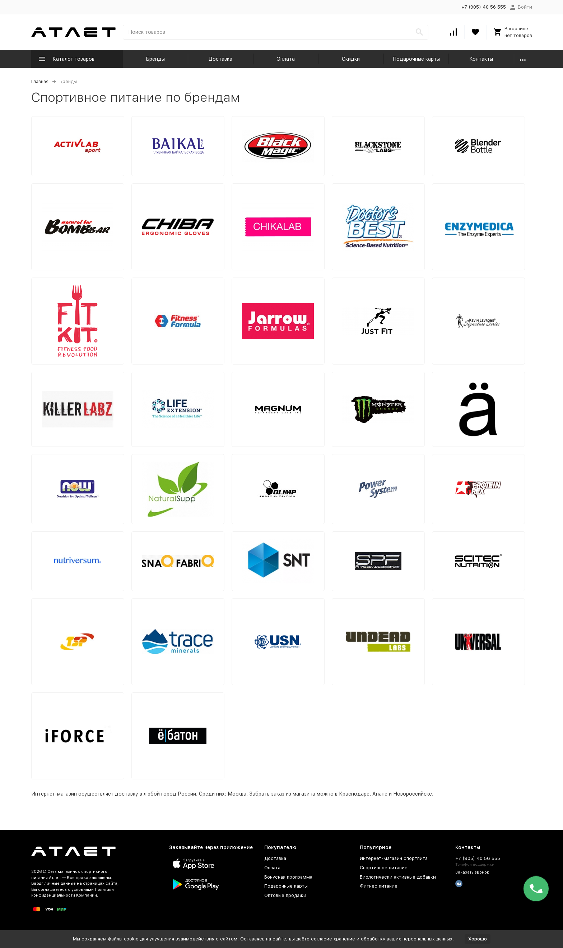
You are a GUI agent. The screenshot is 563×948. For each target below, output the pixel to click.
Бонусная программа (288, 877)
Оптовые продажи (285, 895)
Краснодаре (354, 794)
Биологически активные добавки (398, 877)
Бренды (155, 59)
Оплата (285, 59)
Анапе (379, 794)
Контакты (481, 59)
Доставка (220, 59)
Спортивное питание (384, 867)
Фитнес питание (378, 886)
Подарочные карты (416, 59)
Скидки (351, 59)
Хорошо (477, 939)
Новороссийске (412, 794)
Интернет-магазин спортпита (394, 858)
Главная (39, 81)
